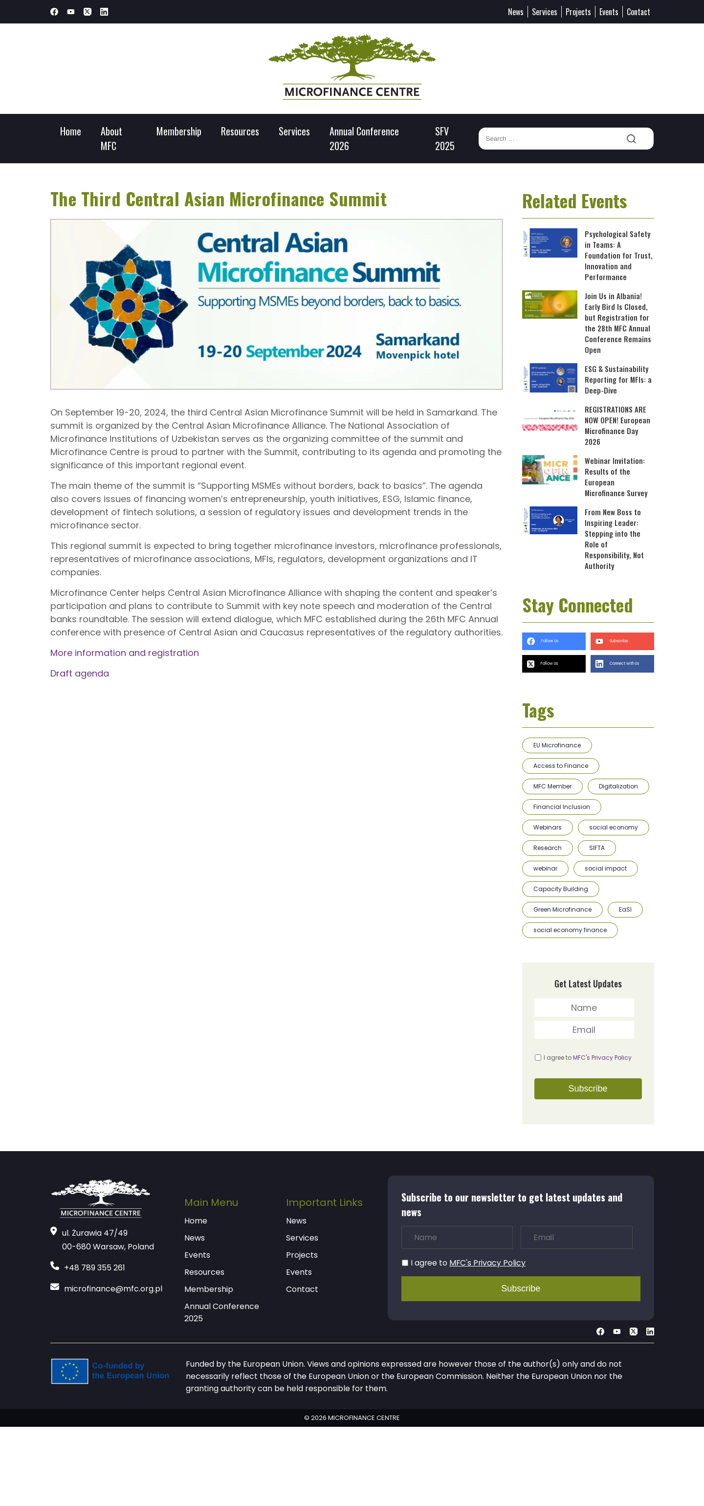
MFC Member (552, 786)
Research (547, 848)
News (516, 12)
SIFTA (597, 848)
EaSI (625, 909)
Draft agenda (79, 673)
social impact (606, 868)
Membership (178, 131)
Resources (240, 131)
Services (544, 12)
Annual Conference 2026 (364, 138)
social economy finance (570, 930)
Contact (638, 12)
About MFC (111, 138)
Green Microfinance (562, 909)
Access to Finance (560, 766)
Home (70, 131)
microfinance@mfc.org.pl (113, 1288)
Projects (578, 12)
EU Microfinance (557, 745)
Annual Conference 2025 (221, 1312)
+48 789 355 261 (94, 1267)
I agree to (588, 1057)
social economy (613, 827)
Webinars (547, 827)
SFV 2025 (445, 138)
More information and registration (124, 653)
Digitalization (618, 786)
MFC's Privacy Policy (602, 1057)
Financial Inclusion (561, 807)
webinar (545, 868)
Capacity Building (560, 889)
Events (608, 12)
